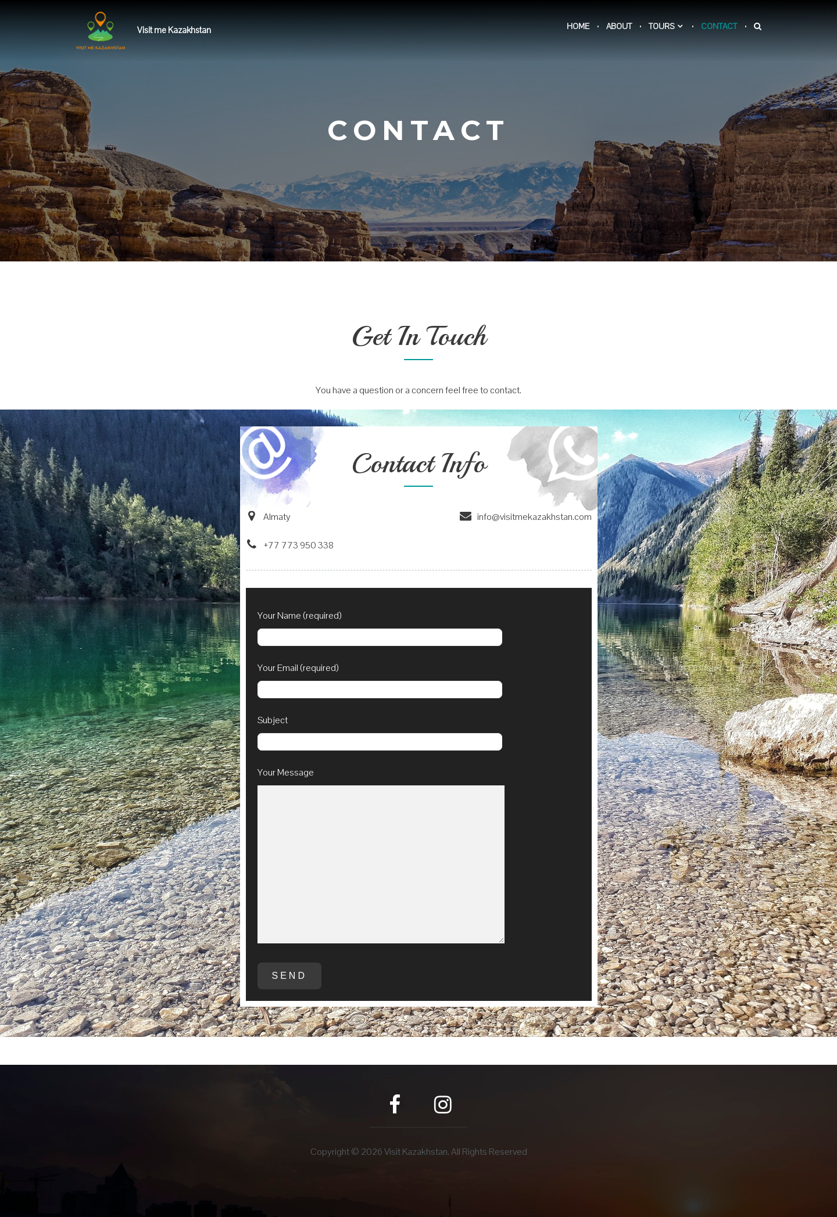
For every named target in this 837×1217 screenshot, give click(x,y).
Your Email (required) (379, 683)
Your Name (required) (379, 630)
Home (578, 26)
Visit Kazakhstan (416, 1152)
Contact (719, 26)
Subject (379, 735)
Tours (661, 26)
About (619, 26)
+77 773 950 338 (290, 545)
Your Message (381, 859)
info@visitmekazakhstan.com (526, 517)
